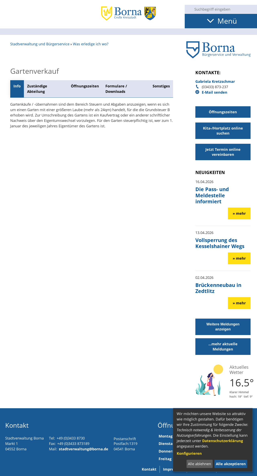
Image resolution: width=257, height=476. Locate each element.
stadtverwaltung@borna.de (83, 449)
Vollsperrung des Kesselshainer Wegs (219, 243)
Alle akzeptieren (231, 463)
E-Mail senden (214, 92)
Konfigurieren (189, 453)
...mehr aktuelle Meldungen (223, 346)
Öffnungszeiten (85, 86)
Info (17, 86)
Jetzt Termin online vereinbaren (223, 152)
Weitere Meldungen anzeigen (223, 326)
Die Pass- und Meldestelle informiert (212, 195)
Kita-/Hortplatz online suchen (223, 131)
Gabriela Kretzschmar (215, 81)
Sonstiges (161, 86)
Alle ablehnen (199, 463)
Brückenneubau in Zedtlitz (218, 288)
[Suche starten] (188, 9)
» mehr (239, 213)
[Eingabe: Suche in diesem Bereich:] (224, 9)
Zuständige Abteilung (37, 89)
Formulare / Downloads (116, 89)
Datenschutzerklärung (222, 440)
